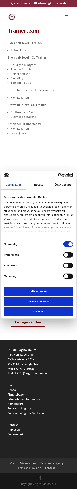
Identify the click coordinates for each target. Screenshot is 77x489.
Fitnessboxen (16, 394)
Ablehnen (38, 311)
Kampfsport (15, 404)
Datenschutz (16, 434)
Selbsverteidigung (19, 408)
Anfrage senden (28, 322)
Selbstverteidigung (51, 463)
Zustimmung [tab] (14, 184)
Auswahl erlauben (39, 301)
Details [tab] (38, 184)
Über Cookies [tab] (63, 184)
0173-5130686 (25, 369)
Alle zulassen (38, 291)
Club (10, 385)
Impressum (15, 430)
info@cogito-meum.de (32, 373)
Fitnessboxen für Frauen (24, 399)
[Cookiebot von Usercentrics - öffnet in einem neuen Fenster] (58, 175)
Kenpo (12, 390)
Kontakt (13, 425)
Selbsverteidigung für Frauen (27, 413)
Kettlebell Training (29, 468)
